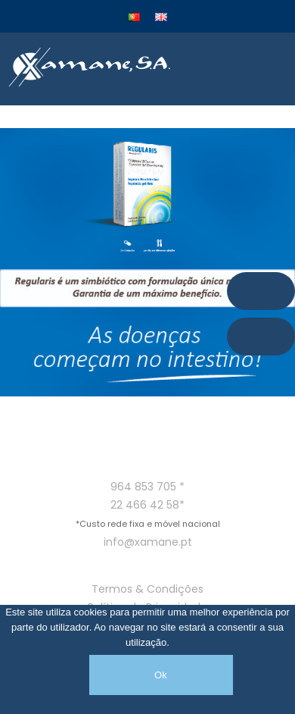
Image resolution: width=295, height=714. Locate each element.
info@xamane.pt (148, 542)
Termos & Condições (147, 589)
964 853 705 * (147, 486)
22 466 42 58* (147, 504)
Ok (160, 675)
